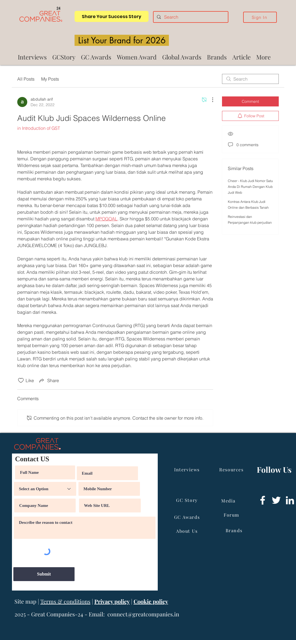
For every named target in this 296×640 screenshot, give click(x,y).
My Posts (50, 79)
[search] (250, 79)
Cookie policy (151, 601)
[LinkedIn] (290, 500)
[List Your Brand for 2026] (122, 40)
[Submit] (44, 574)
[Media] (229, 500)
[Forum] (232, 514)
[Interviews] (187, 469)
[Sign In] (260, 17)
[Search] (190, 17)
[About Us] (187, 530)
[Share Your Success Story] (112, 16)
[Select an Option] (45, 489)
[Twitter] (276, 500)
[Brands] (234, 530)
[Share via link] (48, 380)
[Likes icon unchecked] (20, 380)
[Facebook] (262, 500)
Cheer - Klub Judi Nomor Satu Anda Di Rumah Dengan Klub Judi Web (250, 187)
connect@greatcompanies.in (143, 614)
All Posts (25, 79)
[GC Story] (187, 499)
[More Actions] (209, 99)
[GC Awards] (187, 516)
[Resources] (232, 469)
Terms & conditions (65, 601)
